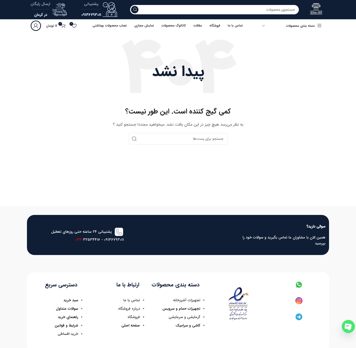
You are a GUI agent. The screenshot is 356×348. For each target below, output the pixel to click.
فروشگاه (134, 317)
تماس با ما (131, 300)
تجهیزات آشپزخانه (186, 300)
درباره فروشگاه (129, 309)
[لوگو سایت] (316, 10)
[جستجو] (214, 10)
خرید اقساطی (68, 334)
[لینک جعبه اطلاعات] (99, 10)
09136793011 (114, 240)
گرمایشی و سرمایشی (184, 317)
